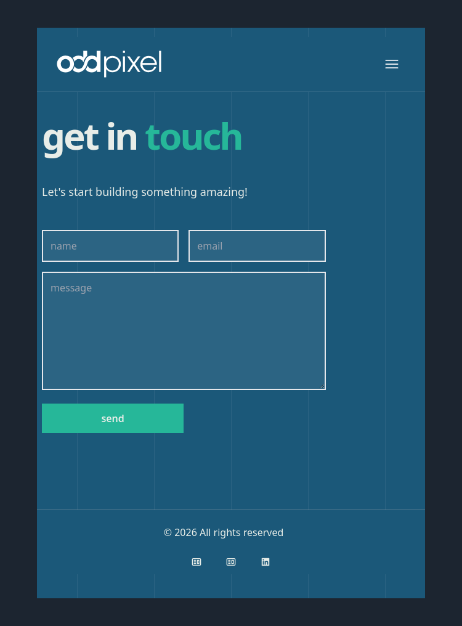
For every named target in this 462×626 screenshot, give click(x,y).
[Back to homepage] (111, 64)
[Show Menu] (391, 64)
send (112, 418)
